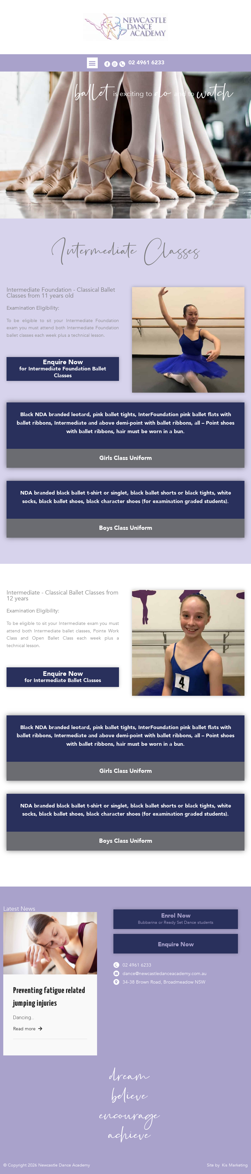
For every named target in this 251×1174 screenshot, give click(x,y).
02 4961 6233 (137, 965)
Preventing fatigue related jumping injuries (49, 997)
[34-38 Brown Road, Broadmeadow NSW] (116, 982)
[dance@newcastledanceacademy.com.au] (116, 973)
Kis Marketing (235, 1165)
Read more (27, 1029)
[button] (90, 62)
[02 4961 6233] (116, 965)
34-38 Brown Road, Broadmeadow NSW (164, 982)
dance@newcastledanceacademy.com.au (165, 973)
